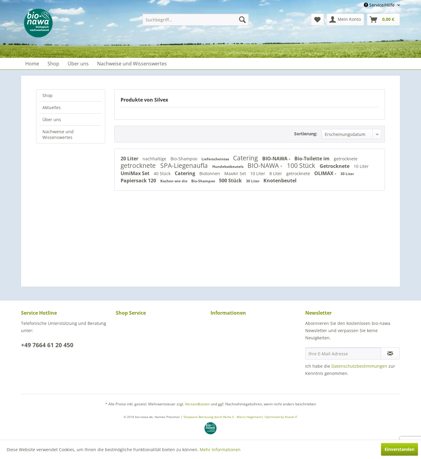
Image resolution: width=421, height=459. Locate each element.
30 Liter (347, 173)
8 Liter (276, 173)
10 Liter (361, 166)
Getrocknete (335, 166)
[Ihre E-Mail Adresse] (343, 353)
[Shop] (53, 63)
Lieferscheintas (215, 159)
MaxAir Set (235, 173)
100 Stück (302, 165)
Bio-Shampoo (184, 159)
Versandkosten (197, 404)
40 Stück (163, 173)
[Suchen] (242, 20)
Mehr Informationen (220, 449)
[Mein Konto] (345, 20)
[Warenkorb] (383, 20)
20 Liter (130, 158)
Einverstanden (399, 449)
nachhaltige (155, 159)
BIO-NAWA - (276, 158)
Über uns (51, 119)
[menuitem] (196, 20)
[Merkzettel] (317, 20)
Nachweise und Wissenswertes (58, 134)
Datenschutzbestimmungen (359, 366)
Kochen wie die (174, 181)
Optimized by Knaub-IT (281, 417)
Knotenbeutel (280, 180)
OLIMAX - (325, 173)
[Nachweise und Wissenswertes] (132, 63)
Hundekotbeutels (228, 166)
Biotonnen (210, 173)
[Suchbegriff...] (196, 20)
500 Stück (231, 180)
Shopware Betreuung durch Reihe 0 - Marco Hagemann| (224, 417)
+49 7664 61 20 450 (47, 345)
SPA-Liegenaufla (184, 165)
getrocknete (346, 159)
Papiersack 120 (139, 180)
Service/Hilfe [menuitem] (380, 5)
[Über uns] (78, 63)
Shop (47, 95)
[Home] (32, 63)
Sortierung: (305, 134)
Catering (246, 158)
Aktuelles (51, 107)
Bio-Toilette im (312, 158)
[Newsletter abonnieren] (390, 353)
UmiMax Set (136, 173)
